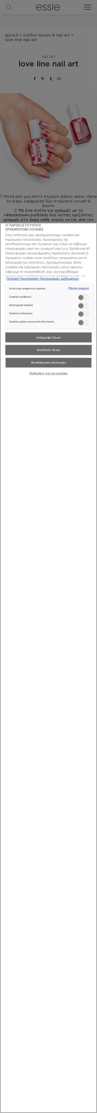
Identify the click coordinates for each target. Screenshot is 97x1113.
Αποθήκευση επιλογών (48, 362)
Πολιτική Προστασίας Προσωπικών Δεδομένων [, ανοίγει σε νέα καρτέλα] (43, 278)
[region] (48, 668)
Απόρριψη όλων (48, 337)
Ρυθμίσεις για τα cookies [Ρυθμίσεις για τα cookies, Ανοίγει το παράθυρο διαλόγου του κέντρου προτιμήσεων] (49, 373)
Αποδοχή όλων (48, 349)
